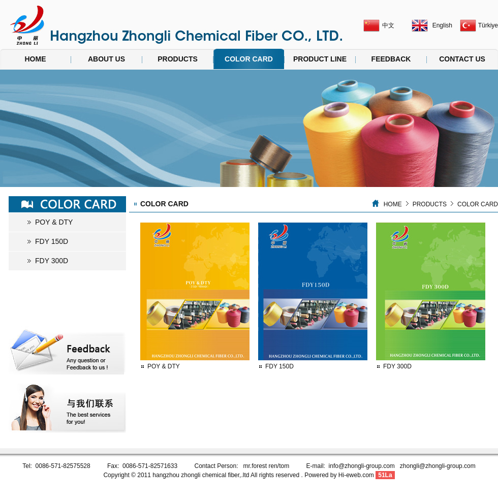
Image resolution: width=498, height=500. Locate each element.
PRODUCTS (178, 59)
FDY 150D (51, 241)
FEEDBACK (391, 59)
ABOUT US (106, 59)
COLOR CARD (249, 59)
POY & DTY (54, 222)
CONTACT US (462, 59)
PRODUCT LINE (320, 59)
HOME (35, 59)
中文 (388, 25)
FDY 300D (51, 261)
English (442, 25)
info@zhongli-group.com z (366, 466)
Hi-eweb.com (356, 475)
